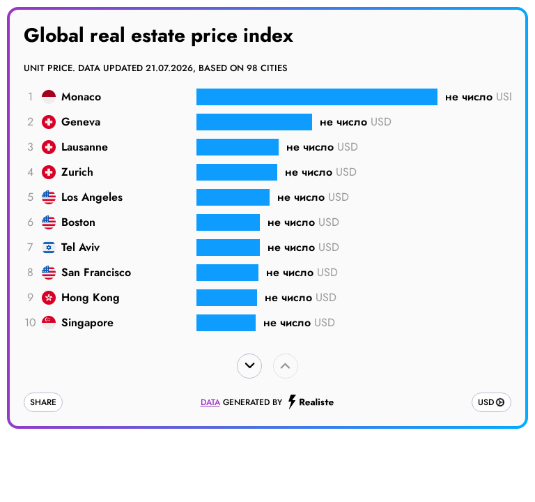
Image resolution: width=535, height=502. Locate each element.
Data (210, 402)
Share (43, 402)
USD (486, 402)
